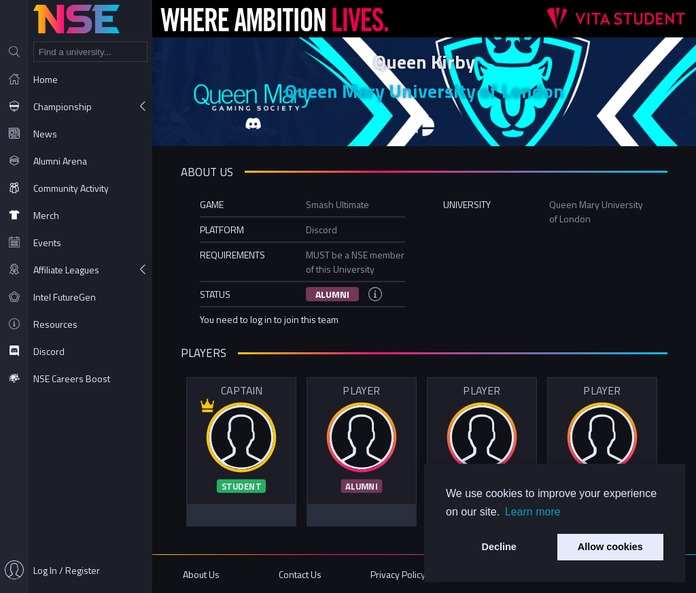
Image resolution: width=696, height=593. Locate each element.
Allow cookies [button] (610, 546)
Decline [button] (499, 546)
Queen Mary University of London (424, 90)
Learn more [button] (533, 512)
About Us (201, 574)
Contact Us (300, 574)
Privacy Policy (397, 574)
